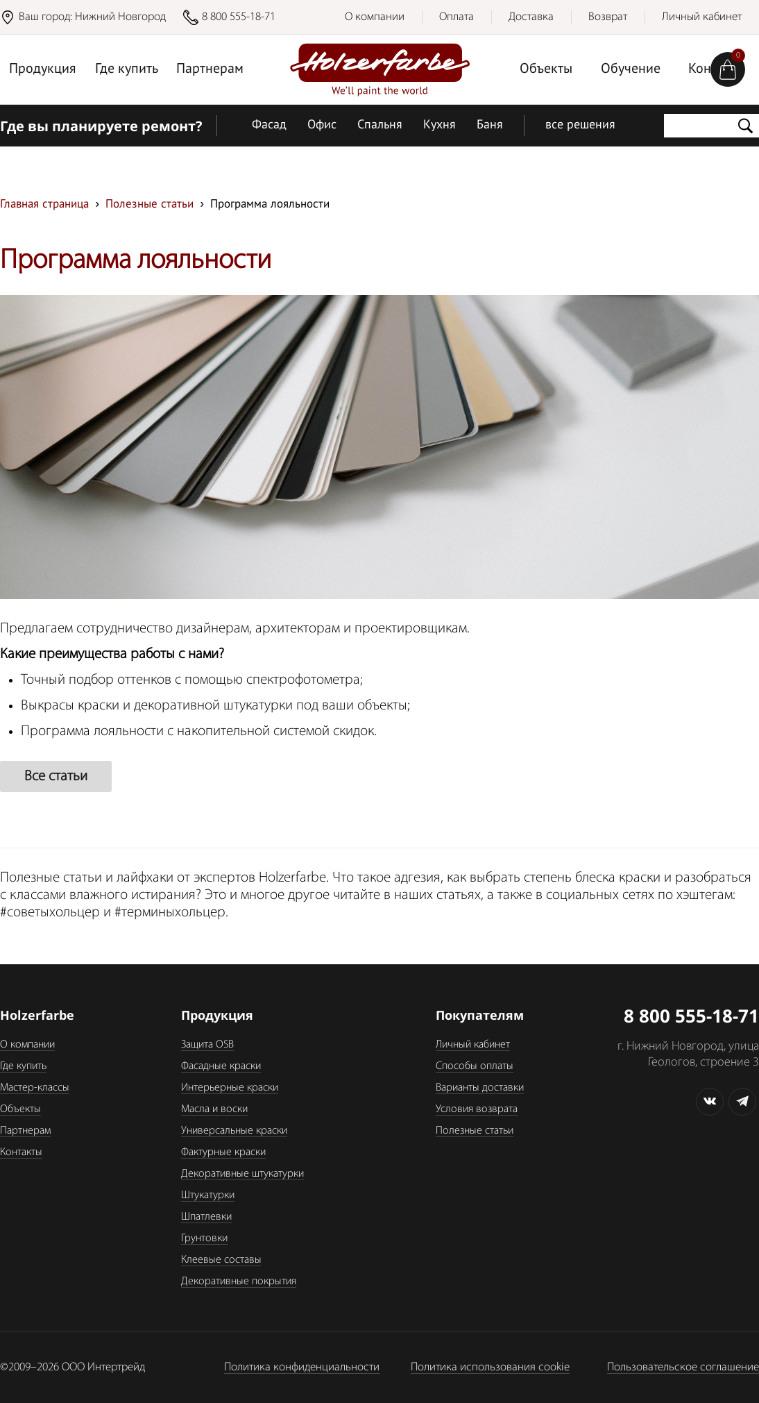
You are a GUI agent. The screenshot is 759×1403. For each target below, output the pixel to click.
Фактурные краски (223, 1152)
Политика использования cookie (490, 1367)
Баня (490, 125)
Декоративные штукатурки (242, 1173)
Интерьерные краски (229, 1087)
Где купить (126, 69)
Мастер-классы (34, 1087)
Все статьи (55, 776)
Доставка (531, 17)
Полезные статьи (474, 1130)
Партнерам (210, 69)
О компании (374, 17)
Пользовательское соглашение (683, 1367)
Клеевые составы (221, 1260)
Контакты (21, 1152)
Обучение (630, 69)
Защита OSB (207, 1044)
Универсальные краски (234, 1130)
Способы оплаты (474, 1066)
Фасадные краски (221, 1066)
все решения (580, 125)
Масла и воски (214, 1109)
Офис (321, 125)
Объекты (546, 69)
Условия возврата (477, 1109)
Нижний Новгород (120, 17)
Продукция (42, 69)
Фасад (269, 125)
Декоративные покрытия (238, 1281)
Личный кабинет (702, 17)
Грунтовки (204, 1238)
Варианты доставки (480, 1087)
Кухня (439, 125)
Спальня (379, 125)
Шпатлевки (206, 1217)
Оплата (456, 17)
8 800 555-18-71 (238, 17)
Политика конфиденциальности (302, 1367)
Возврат (607, 17)
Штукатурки (207, 1195)
